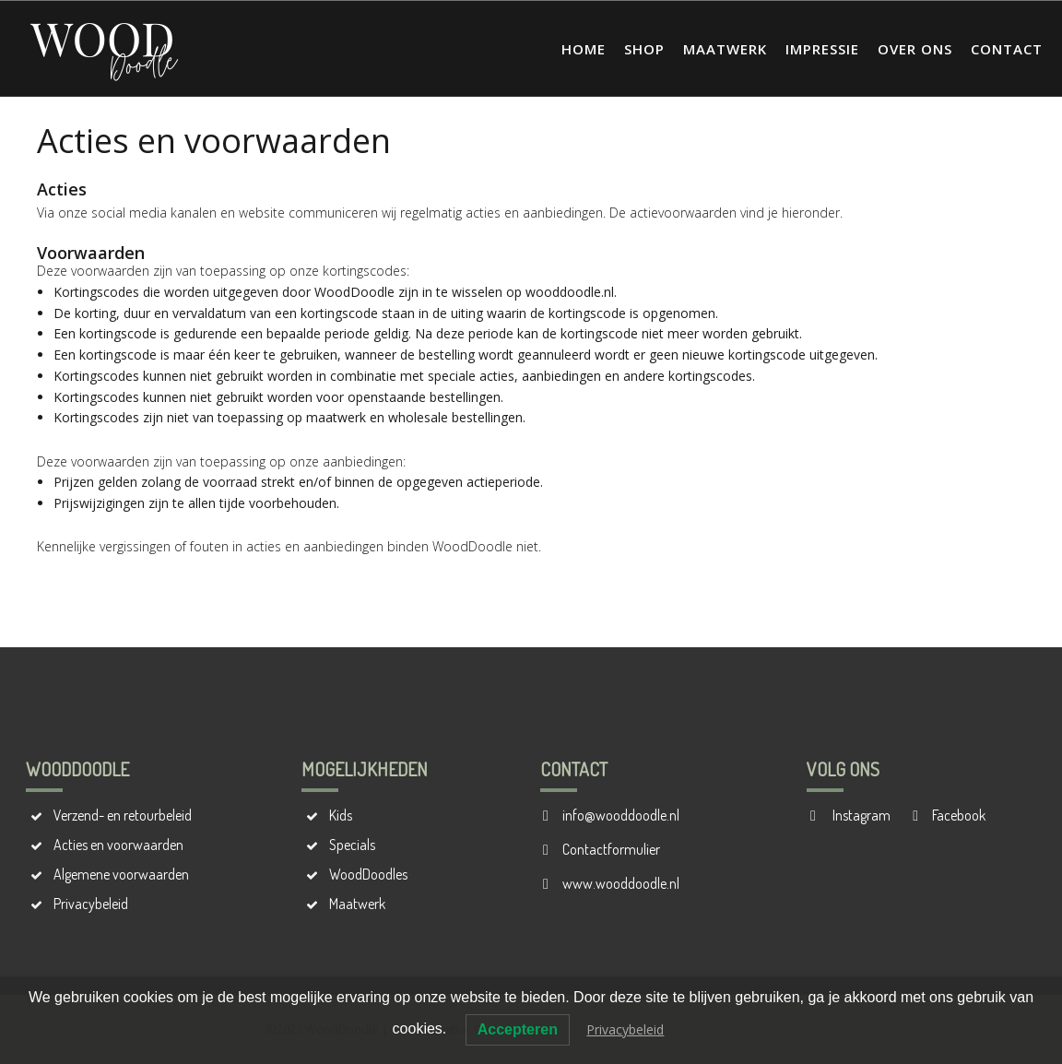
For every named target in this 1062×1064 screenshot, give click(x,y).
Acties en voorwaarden (118, 844)
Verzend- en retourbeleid (122, 815)
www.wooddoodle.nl (620, 883)
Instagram (860, 815)
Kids (340, 815)
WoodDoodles (368, 874)
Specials (352, 844)
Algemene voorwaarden (121, 874)
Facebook (958, 815)
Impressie (822, 49)
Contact (1007, 49)
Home (583, 49)
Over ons (915, 49)
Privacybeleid (90, 903)
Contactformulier (611, 849)
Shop (644, 49)
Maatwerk (725, 49)
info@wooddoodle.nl (620, 815)
